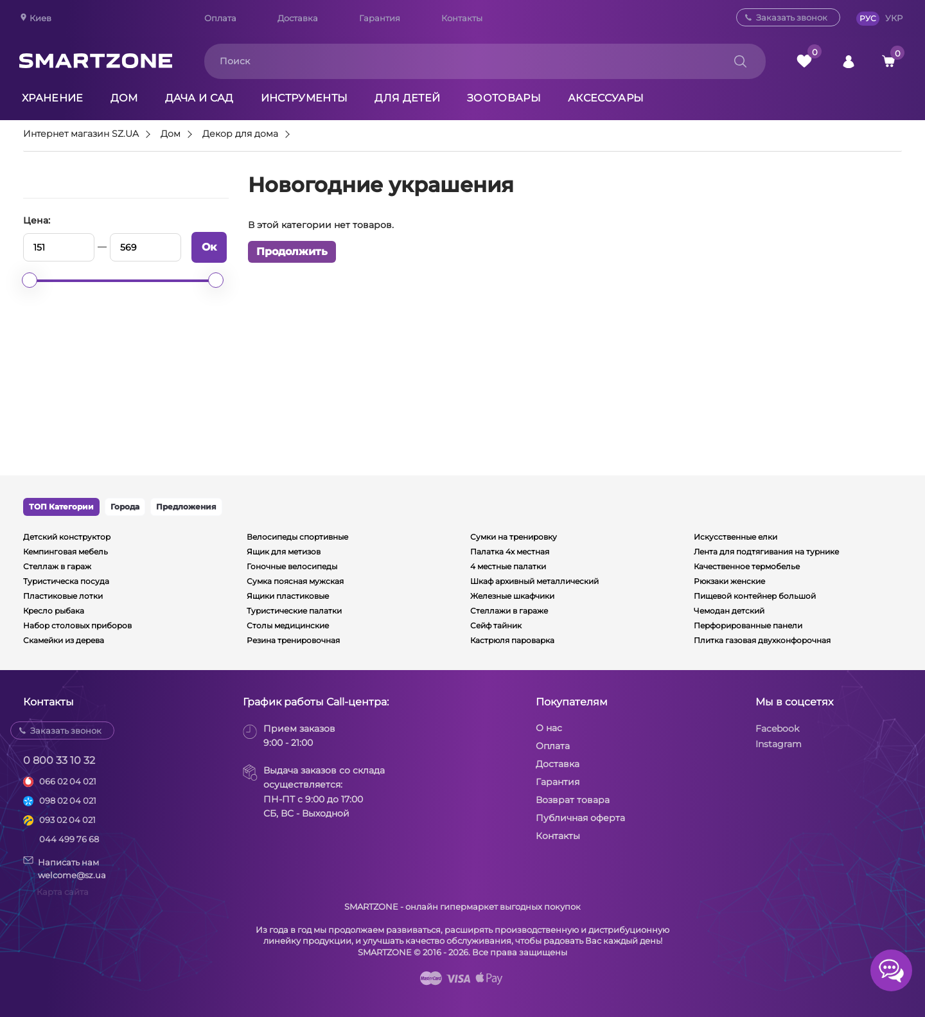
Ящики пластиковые (288, 596)
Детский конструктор (66, 537)
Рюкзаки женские (729, 581)
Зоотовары (504, 98)
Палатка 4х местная (509, 551)
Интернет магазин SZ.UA (81, 134)
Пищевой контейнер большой (755, 596)
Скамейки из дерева (63, 640)
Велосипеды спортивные (297, 537)
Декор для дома (240, 134)
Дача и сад (199, 98)
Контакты (461, 18)
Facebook (777, 728)
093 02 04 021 (67, 820)
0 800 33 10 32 (59, 760)
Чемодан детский (729, 610)
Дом (124, 98)
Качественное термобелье (747, 566)
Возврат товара (573, 800)
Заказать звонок (791, 17)
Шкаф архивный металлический (534, 581)
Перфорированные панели (748, 625)
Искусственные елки (735, 537)
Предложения (186, 506)
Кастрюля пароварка (512, 640)
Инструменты (304, 98)
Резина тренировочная (293, 640)
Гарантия (379, 18)
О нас (549, 728)
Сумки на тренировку (513, 537)
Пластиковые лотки (63, 596)
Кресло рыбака (53, 610)
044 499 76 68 (69, 839)
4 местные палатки (508, 566)
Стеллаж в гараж (57, 566)
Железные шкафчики (512, 596)
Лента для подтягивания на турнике (766, 551)
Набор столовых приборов (77, 625)
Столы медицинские (288, 625)
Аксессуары (606, 98)
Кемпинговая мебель (65, 551)
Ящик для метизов (284, 551)
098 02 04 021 (67, 800)
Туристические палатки (294, 610)
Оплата (220, 18)
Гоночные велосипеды (292, 566)
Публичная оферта (580, 818)
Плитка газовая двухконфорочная (762, 640)
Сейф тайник (496, 625)
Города (124, 506)
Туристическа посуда (66, 581)
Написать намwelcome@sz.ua (64, 868)
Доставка (298, 18)
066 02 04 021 (67, 781)
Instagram (778, 744)
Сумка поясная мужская (295, 581)
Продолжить (292, 251)
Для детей (407, 98)
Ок (209, 247)
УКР (894, 18)
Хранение (53, 98)
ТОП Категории (61, 506)
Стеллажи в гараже (509, 610)
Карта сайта (63, 892)
